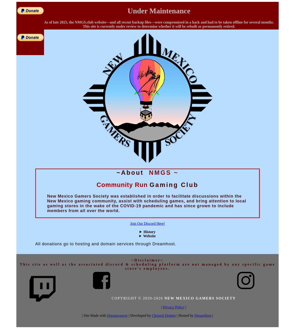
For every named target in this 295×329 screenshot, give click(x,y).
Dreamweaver (117, 315)
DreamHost (203, 315)
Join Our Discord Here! (147, 223)
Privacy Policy (174, 307)
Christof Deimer (164, 315)
